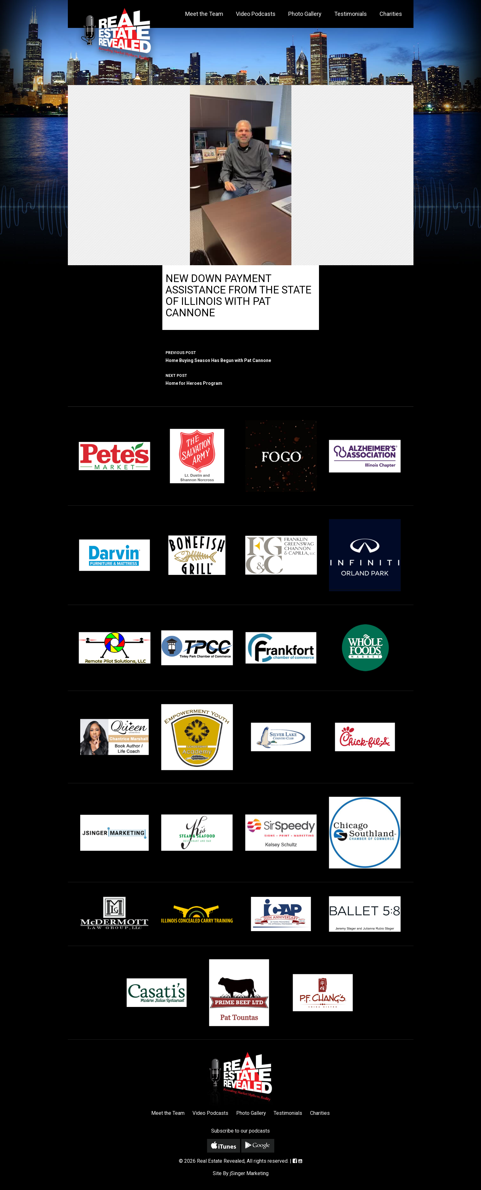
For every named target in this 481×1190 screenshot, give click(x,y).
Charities (391, 13)
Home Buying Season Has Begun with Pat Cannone (241, 356)
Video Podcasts (256, 13)
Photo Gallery (305, 13)
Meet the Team (204, 13)
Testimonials (350, 13)
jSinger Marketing (249, 1173)
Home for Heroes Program (241, 379)
